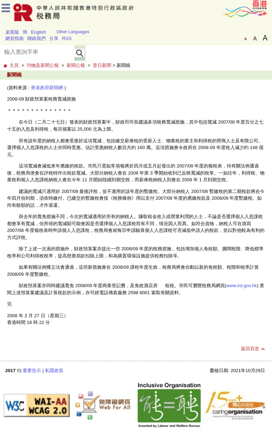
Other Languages (72, 31)
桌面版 (12, 32)
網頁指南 (14, 38)
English (38, 32)
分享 (53, 38)
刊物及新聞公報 (43, 65)
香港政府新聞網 (47, 87)
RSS (67, 38)
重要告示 (32, 370)
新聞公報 (76, 65)
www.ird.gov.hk (241, 285)
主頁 (14, 65)
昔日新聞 (102, 65)
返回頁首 (250, 348)
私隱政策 (54, 370)
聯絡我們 (36, 38)
